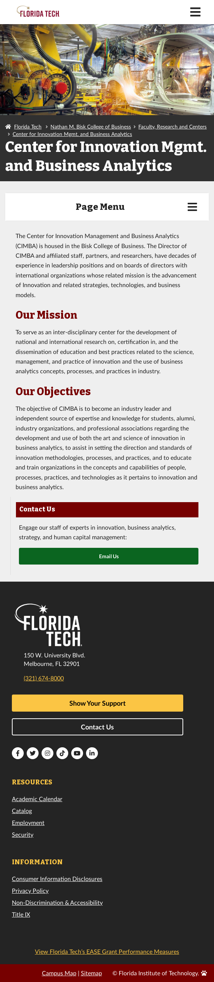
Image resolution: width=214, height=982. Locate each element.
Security (22, 834)
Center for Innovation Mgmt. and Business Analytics (72, 134)
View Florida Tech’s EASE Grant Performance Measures (107, 951)
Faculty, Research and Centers (172, 126)
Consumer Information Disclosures (57, 878)
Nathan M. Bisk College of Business (90, 126)
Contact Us (97, 727)
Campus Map (59, 972)
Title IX (21, 914)
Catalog (22, 810)
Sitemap (91, 972)
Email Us (109, 556)
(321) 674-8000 (44, 678)
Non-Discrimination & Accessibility (57, 902)
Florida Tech (28, 126)
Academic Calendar (37, 798)
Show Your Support (97, 703)
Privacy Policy (30, 890)
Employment (28, 822)
